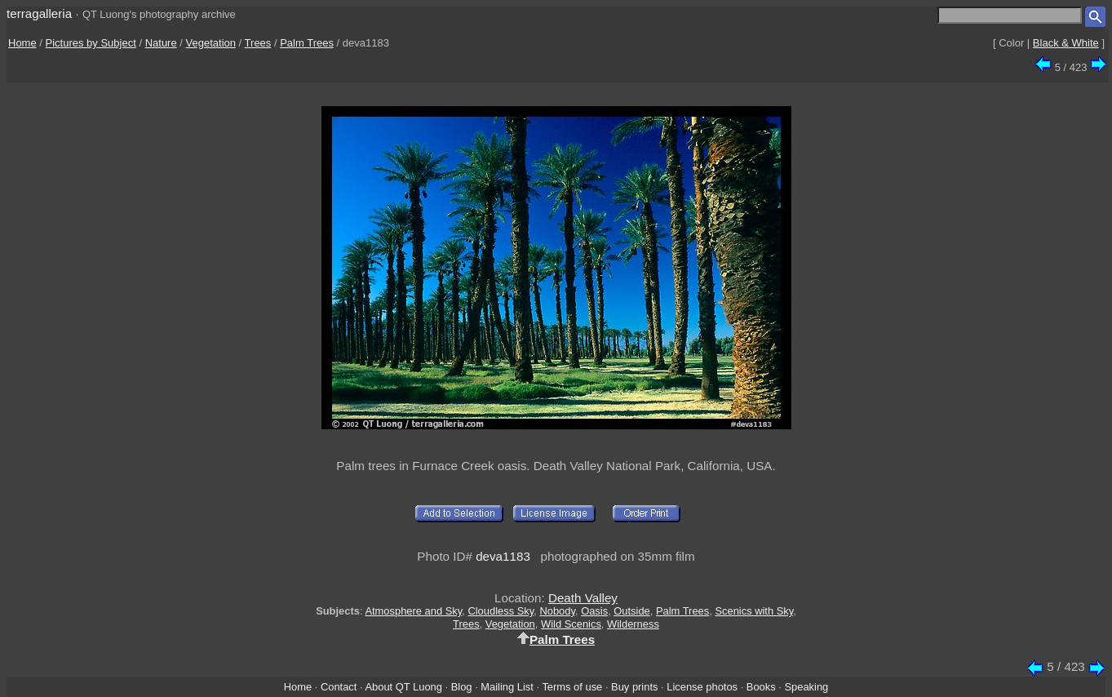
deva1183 (503, 556)
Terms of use (572, 687)
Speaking (806, 687)
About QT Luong (403, 687)
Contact (339, 687)
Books (761, 687)
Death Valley (583, 598)
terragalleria (39, 13)
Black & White (1066, 43)
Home (22, 43)
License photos (702, 687)
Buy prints (634, 687)
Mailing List (507, 687)
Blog (461, 687)
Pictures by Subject (91, 43)
